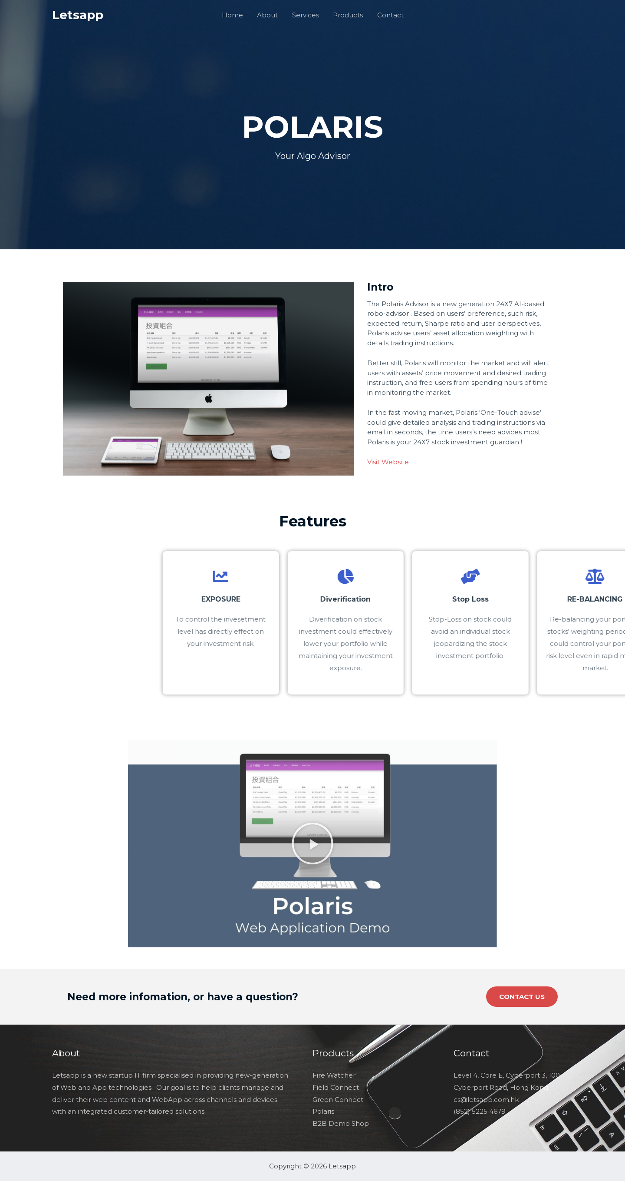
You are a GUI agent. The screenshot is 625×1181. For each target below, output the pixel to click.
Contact (388, 15)
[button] (312, 843)
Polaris (323, 1111)
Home (234, 15)
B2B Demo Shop (340, 1123)
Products (347, 15)
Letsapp (77, 14)
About (268, 15)
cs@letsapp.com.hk (486, 1099)
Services (305, 15)
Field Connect (335, 1087)
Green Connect (337, 1099)
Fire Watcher (333, 1075)
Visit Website (388, 462)
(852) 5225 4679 (480, 1111)
